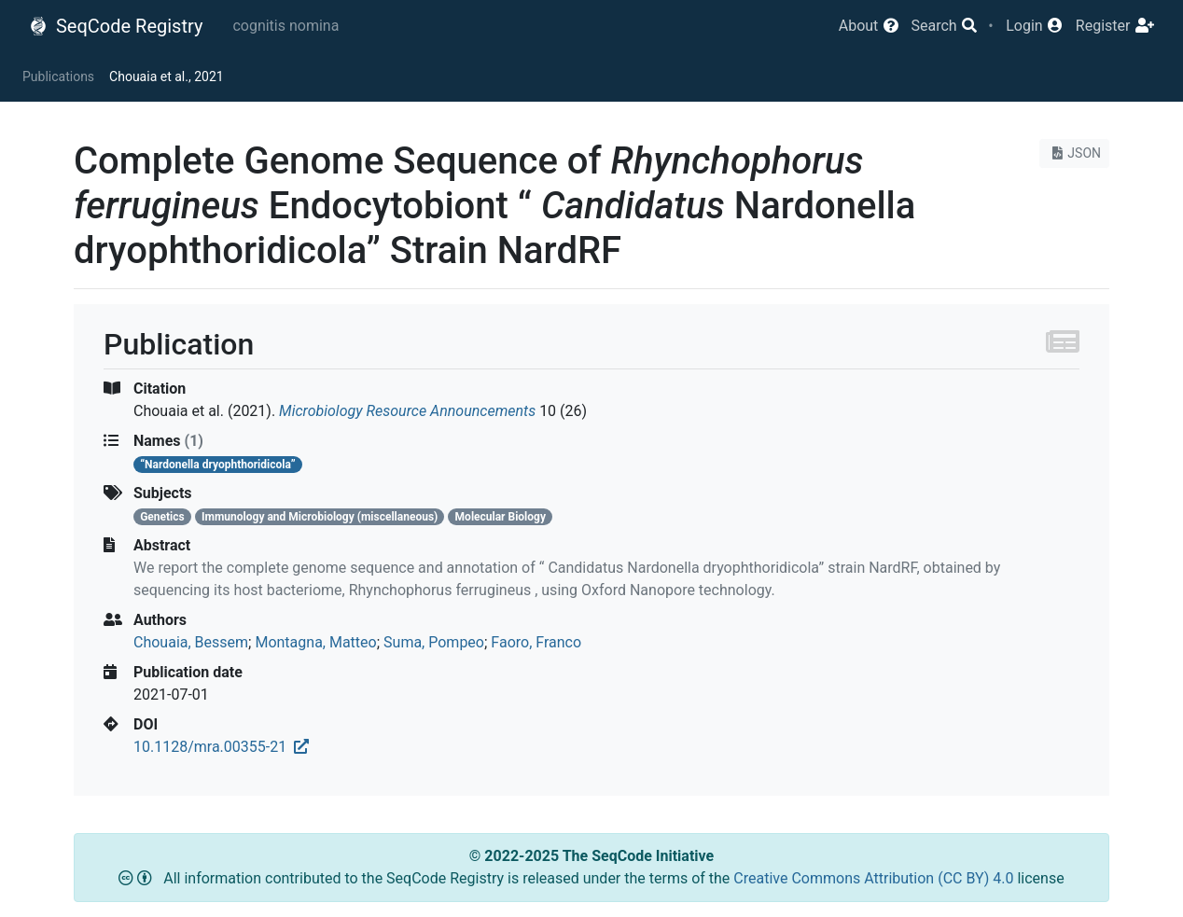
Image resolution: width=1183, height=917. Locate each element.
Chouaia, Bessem (190, 642)
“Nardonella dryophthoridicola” (217, 464)
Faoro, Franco (536, 642)
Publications (58, 76)
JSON (1074, 153)
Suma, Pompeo (433, 642)
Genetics (162, 516)
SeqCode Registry (115, 26)
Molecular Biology (500, 516)
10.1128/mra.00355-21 (221, 747)
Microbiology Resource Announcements (407, 411)
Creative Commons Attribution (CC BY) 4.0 (875, 878)
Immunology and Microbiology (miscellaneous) (320, 516)
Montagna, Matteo (315, 642)
